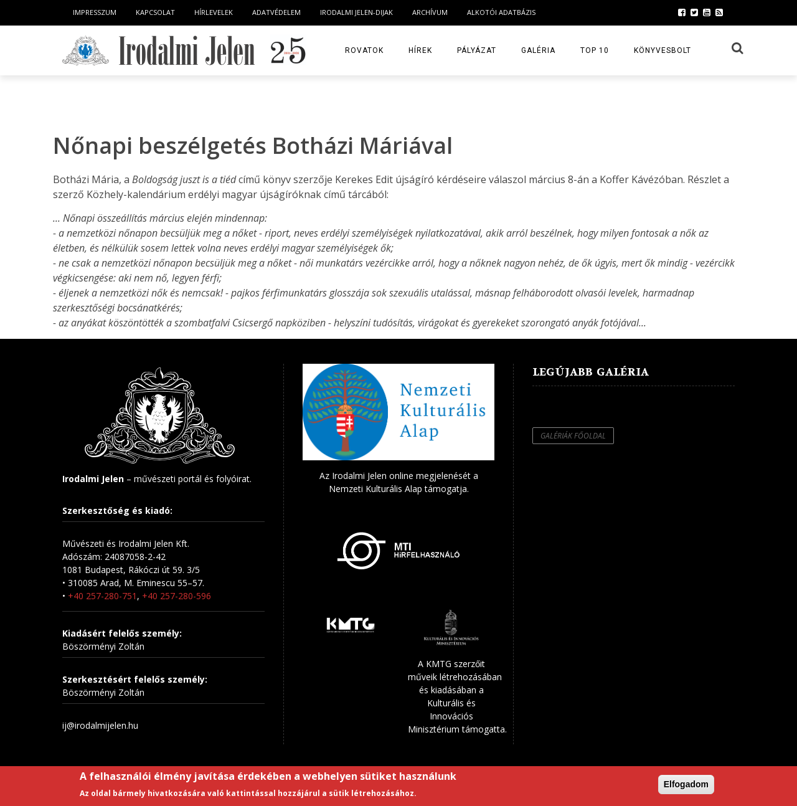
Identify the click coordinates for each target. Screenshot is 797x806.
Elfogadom (686, 784)
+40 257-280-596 (176, 596)
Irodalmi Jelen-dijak (356, 12)
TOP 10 (594, 50)
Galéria (538, 50)
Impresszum (94, 12)
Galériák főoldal (573, 435)
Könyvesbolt (662, 50)
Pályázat (476, 50)
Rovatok (364, 50)
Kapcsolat (155, 12)
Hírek (420, 50)
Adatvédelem (276, 12)
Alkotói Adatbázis (501, 12)
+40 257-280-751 (102, 596)
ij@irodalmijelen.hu (100, 725)
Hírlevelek (213, 12)
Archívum (430, 12)
